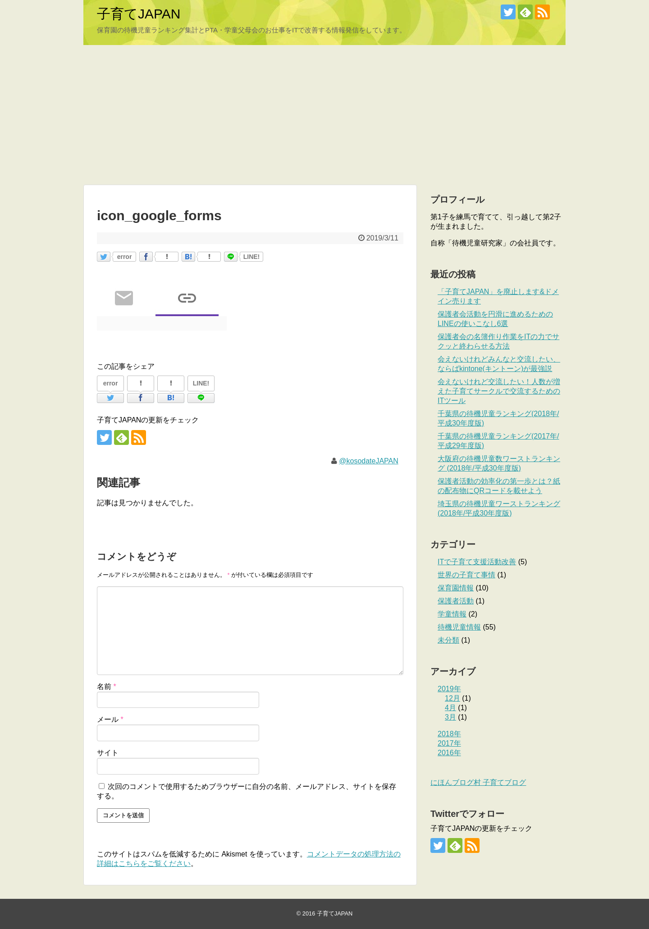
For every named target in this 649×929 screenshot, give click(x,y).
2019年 (449, 689)
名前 (106, 686)
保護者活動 (456, 601)
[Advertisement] (324, 115)
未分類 (448, 640)
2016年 (449, 753)
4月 (450, 707)
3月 (450, 717)
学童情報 (452, 614)
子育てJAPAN (138, 13)
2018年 (449, 734)
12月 (452, 698)
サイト (108, 753)
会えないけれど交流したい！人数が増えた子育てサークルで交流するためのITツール (499, 391)
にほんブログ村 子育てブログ (478, 782)
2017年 (449, 743)
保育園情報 (456, 588)
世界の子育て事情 (466, 575)
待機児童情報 (459, 627)
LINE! (251, 256)
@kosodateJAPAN (368, 461)
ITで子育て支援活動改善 (477, 562)
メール (110, 719)
